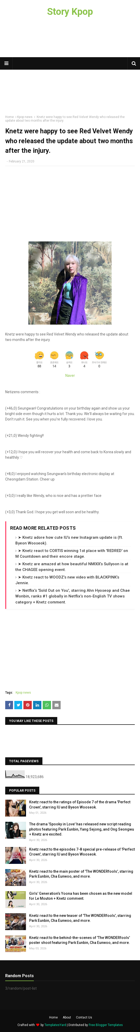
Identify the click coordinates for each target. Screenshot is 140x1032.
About (67, 1017)
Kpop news (23, 692)
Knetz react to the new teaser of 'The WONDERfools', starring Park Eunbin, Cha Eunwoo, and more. (80, 918)
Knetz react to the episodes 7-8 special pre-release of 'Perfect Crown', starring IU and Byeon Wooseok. (82, 852)
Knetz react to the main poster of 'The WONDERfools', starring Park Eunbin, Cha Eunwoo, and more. (81, 874)
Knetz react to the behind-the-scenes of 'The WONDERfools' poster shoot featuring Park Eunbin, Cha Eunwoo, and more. (79, 940)
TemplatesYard (55, 1025)
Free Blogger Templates (106, 1025)
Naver (70, 375)
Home (53, 1017)
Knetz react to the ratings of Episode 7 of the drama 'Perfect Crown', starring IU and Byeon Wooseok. (79, 804)
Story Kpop (70, 11)
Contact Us (84, 1017)
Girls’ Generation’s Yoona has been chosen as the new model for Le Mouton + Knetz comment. (80, 896)
